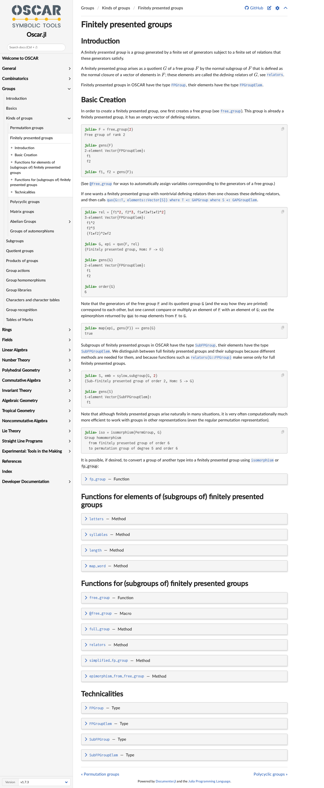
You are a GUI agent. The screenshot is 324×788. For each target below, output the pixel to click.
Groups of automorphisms (32, 231)
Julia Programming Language (209, 781)
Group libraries (19, 290)
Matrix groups (22, 212)
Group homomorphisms (26, 280)
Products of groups (22, 261)
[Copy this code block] (283, 129)
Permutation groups (27, 128)
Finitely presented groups (31, 138)
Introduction (16, 98)
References (12, 461)
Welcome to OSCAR (20, 58)
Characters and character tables (33, 300)
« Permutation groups (100, 774)
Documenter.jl (166, 781)
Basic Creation (103, 100)
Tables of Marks (19, 320)
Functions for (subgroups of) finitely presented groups (164, 583)
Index (7, 472)
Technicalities (102, 694)
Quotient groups (20, 251)
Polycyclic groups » (271, 774)
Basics (11, 108)
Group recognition (21, 310)
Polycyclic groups (25, 202)
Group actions (18, 271)
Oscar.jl (36, 35)
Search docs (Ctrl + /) (23, 47)
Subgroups (15, 241)
